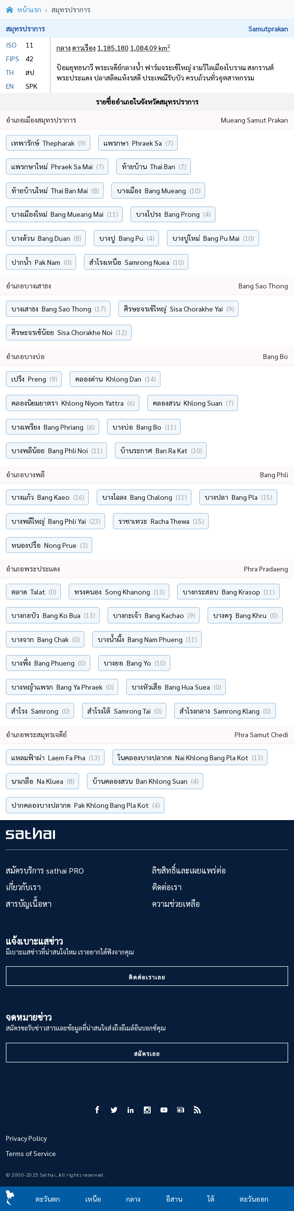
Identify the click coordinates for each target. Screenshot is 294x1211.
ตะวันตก (47, 1198)
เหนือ (93, 1198)
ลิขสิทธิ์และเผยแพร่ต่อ (189, 872)
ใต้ (211, 1198)
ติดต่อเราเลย (147, 979)
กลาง (133, 1198)
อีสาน (174, 1198)
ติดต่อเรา (167, 889)
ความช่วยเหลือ (176, 906)
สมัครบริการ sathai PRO (45, 872)
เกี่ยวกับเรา (23, 889)
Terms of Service (31, 1155)
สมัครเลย (147, 1055)
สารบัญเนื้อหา (29, 906)
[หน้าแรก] (23, 11)
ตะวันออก (254, 1198)
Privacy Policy (26, 1139)
